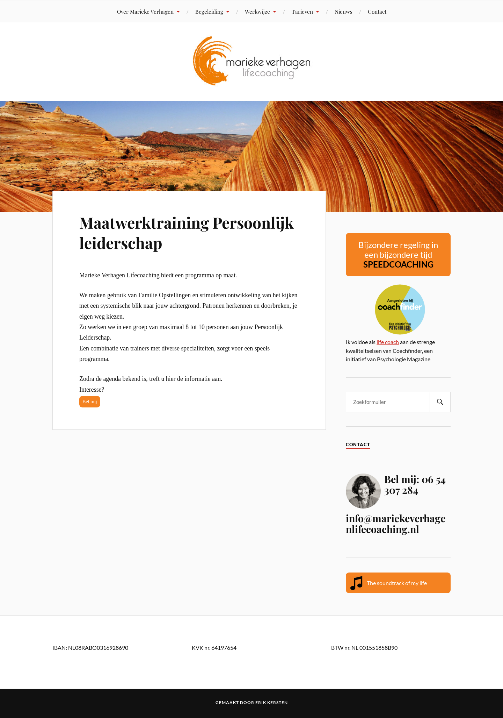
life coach (388, 342)
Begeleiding (209, 11)
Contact (377, 11)
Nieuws (343, 11)
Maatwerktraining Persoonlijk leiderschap (186, 232)
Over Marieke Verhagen (145, 11)
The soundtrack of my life (397, 583)
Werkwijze (257, 11)
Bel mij (89, 401)
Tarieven (302, 11)
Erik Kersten (271, 702)
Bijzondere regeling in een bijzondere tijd (398, 254)
